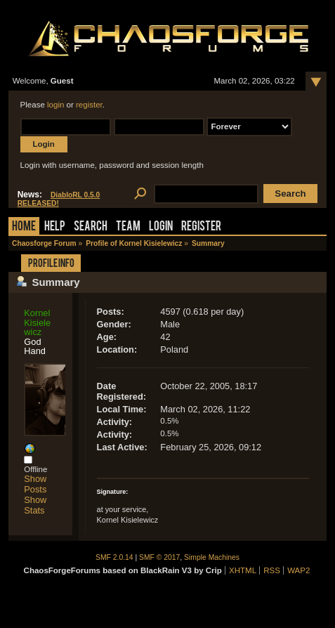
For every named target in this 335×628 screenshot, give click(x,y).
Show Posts (35, 484)
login (55, 104)
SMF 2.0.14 (114, 557)
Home (24, 227)
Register (201, 227)
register (89, 104)
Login (161, 227)
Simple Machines (211, 557)
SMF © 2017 (159, 557)
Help (54, 227)
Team (128, 227)
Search (90, 227)
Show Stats (35, 505)
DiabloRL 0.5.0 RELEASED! (59, 199)
